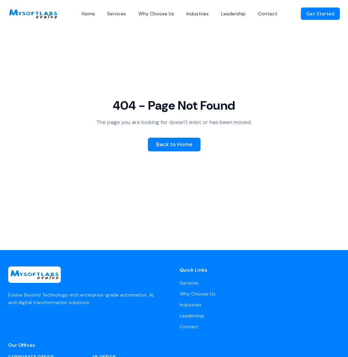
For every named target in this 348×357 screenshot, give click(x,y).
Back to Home (174, 144)
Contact (267, 14)
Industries (197, 14)
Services (116, 14)
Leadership (233, 14)
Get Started (320, 14)
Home (88, 14)
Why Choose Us (156, 14)
